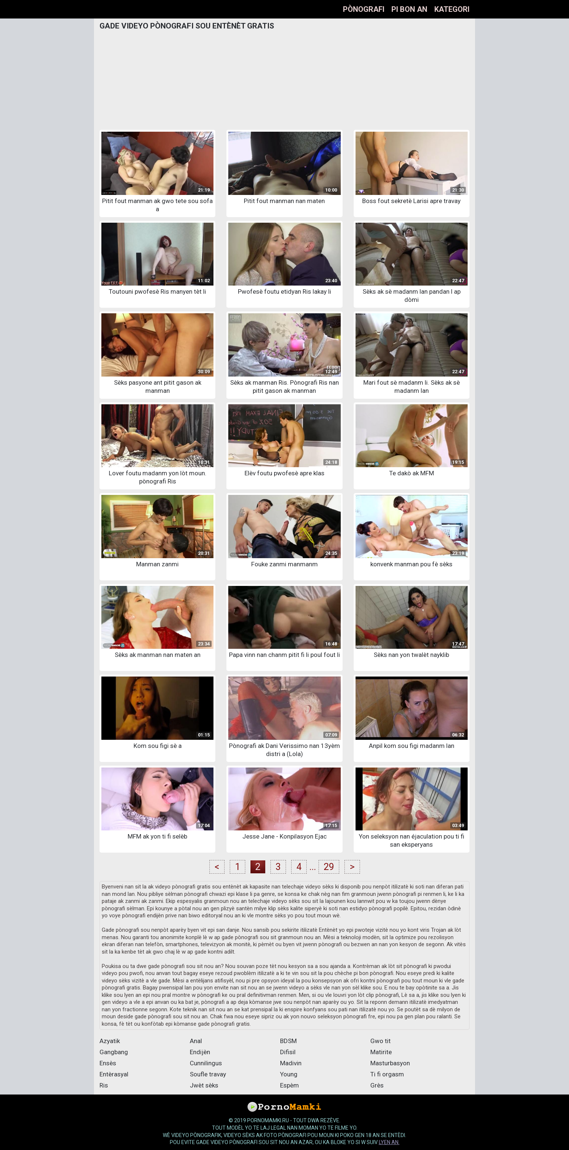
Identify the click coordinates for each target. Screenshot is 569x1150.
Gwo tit (380, 1041)
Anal (196, 1041)
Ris (104, 1085)
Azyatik (110, 1041)
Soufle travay (208, 1074)
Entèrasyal (114, 1074)
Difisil (288, 1052)
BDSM (288, 1041)
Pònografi (363, 9)
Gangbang (114, 1052)
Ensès (108, 1063)
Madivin (291, 1063)
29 (329, 866)
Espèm (289, 1085)
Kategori (451, 9)
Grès (377, 1085)
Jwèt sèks (204, 1085)
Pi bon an (409, 9)
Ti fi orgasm (387, 1074)
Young (288, 1074)
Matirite (381, 1052)
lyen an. (389, 1142)
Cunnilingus (206, 1063)
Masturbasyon (390, 1063)
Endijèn (200, 1052)
